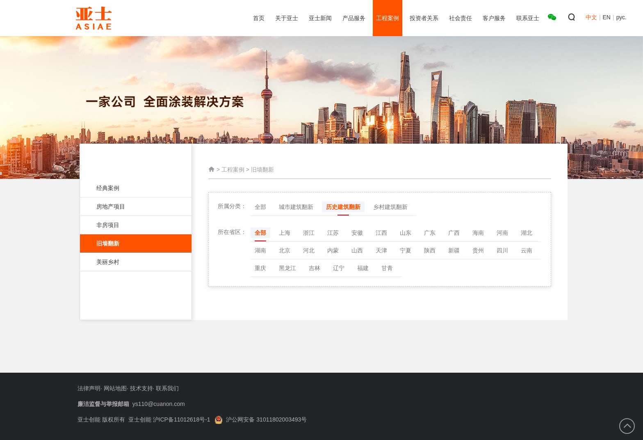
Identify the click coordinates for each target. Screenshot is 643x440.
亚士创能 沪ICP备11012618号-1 (169, 419)
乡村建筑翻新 (390, 207)
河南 (502, 232)
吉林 (314, 268)
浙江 (309, 232)
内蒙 (333, 250)
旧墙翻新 (135, 243)
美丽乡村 (131, 262)
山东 (405, 232)
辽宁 (338, 268)
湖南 (260, 250)
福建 (363, 268)
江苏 (333, 232)
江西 (381, 232)
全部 (260, 207)
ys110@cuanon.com (158, 404)
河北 (309, 250)
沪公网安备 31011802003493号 (260, 419)
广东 (430, 232)
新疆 (454, 250)
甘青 (387, 268)
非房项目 (131, 225)
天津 (381, 250)
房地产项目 (131, 206)
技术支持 (141, 388)
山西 (357, 250)
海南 (478, 232)
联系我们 (167, 388)
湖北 (526, 232)
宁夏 (405, 250)
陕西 (430, 250)
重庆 (260, 268)
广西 (454, 232)
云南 (526, 250)
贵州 (478, 250)
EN (607, 17)
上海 (284, 232)
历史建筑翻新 (343, 207)
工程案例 (232, 169)
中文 (591, 17)
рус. (621, 17)
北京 (284, 250)
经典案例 (131, 188)
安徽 (357, 232)
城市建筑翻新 (296, 207)
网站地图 (115, 388)
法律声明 (89, 388)
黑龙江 (287, 268)
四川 (502, 250)
